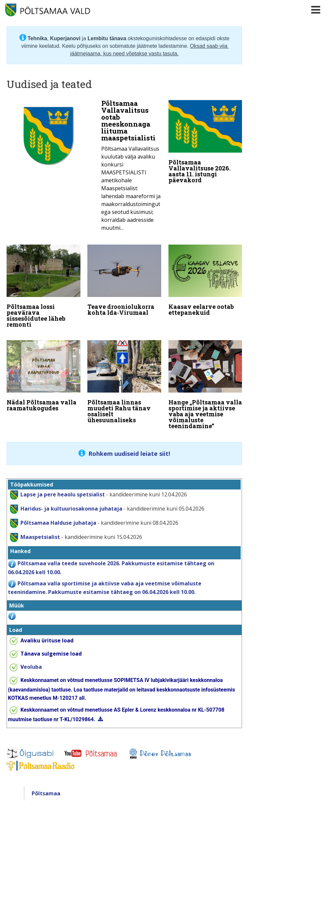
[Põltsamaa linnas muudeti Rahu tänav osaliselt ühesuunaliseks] (124, 380)
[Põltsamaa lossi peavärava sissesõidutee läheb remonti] (43, 286)
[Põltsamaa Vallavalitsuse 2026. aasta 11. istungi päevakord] (205, 143)
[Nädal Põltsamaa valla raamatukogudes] (43, 374)
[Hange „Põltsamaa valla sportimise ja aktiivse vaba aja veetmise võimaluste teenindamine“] (205, 383)
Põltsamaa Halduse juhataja (58, 519)
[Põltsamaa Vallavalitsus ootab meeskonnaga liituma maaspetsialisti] (84, 167)
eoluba (31, 664)
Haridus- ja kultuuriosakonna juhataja (71, 505)
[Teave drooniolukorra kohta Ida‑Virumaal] (124, 280)
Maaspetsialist (39, 534)
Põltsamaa (46, 790)
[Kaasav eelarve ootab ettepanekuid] (205, 280)
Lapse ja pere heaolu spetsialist (62, 491)
